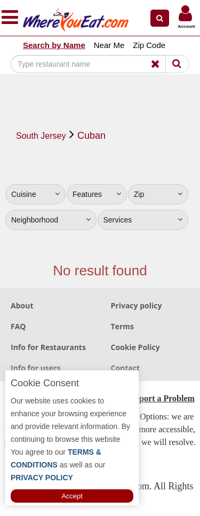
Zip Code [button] (149, 45)
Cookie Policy (135, 347)
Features (97, 194)
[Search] (93, 64)
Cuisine (35, 194)
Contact (125, 368)
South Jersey (41, 135)
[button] (159, 18)
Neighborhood (51, 220)
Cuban (91, 135)
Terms (122, 326)
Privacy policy (136, 305)
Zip (158, 194)
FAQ (18, 326)
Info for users (35, 368)
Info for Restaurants (48, 347)
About (22, 305)
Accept (72, 496)
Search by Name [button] (54, 45)
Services (143, 220)
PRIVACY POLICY (42, 477)
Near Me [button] (109, 45)
